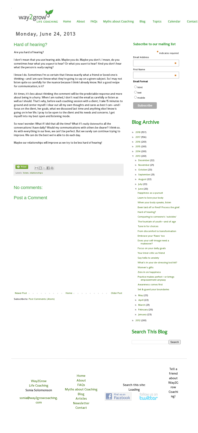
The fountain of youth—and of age (157, 221)
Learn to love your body (150, 197)
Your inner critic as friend (151, 253)
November (144, 165)
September (144, 174)
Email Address (155, 57)
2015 (138, 146)
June (141, 188)
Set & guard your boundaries (153, 289)
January (142, 314)
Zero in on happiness (149, 272)
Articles (81, 398)
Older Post (116, 293)
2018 (138, 132)
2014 (138, 151)
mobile (141, 97)
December (144, 160)
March (142, 305)
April (141, 300)
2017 (138, 137)
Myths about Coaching (81, 389)
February (143, 309)
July (140, 184)
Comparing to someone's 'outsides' (157, 216)
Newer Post (21, 293)
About (81, 380)
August (142, 179)
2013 (138, 156)
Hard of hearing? (147, 212)
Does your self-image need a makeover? (153, 242)
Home (69, 293)
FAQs (81, 385)
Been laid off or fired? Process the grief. (159, 207)
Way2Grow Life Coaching (38, 383)
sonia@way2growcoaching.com (39, 400)
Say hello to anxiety (148, 257)
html (140, 87)
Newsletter (81, 403)
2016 (138, 141)
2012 (138, 320)
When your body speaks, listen (154, 202)
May (141, 295)
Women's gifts (146, 267)
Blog (81, 394)
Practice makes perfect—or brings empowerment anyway (156, 278)
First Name (155, 69)
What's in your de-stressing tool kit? (157, 262)
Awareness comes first (150, 284)
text (139, 92)
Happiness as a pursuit (150, 193)
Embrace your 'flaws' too (151, 235)
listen (26, 172)
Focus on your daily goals (152, 248)
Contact (81, 408)
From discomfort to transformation (157, 231)
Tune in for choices (148, 226)
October (143, 169)
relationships (36, 172)
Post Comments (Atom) (42, 299)
